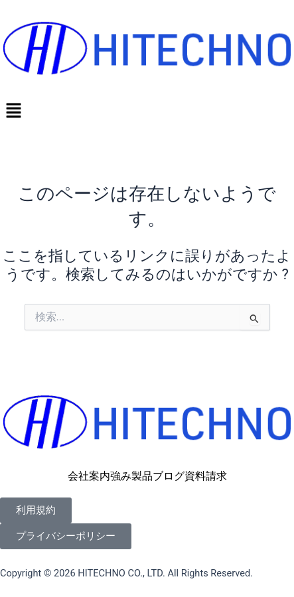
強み (120, 476)
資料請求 (205, 476)
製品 (142, 476)
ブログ (168, 476)
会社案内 (89, 476)
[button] (147, 111)
